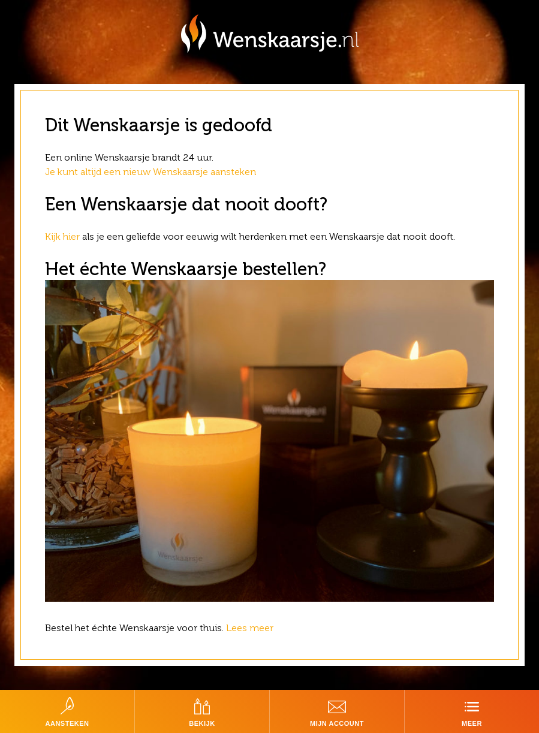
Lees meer (251, 628)
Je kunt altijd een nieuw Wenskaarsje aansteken (150, 171)
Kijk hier (62, 236)
